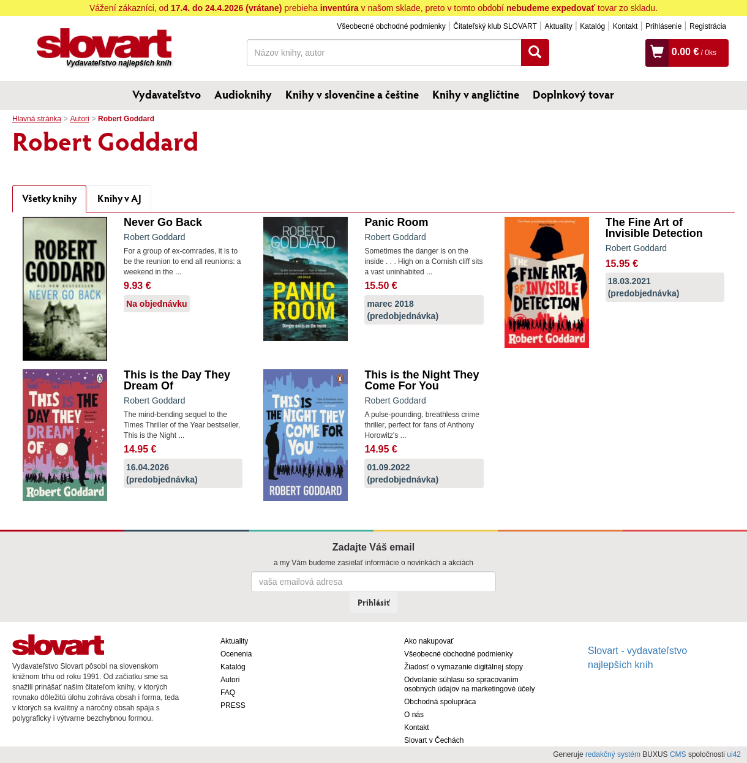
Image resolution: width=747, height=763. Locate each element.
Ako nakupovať (429, 641)
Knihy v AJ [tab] (119, 198)
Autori (79, 119)
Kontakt (625, 26)
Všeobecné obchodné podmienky (391, 26)
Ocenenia (236, 654)
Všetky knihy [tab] (49, 198)
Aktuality (558, 26)
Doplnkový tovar (573, 94)
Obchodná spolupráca (440, 701)
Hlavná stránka (36, 119)
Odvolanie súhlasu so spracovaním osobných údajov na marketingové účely (469, 684)
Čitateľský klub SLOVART (494, 26)
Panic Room (396, 222)
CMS (678, 754)
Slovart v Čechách (434, 740)
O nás (414, 714)
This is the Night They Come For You (421, 380)
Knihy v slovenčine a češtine (352, 94)
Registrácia (707, 26)
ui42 (734, 754)
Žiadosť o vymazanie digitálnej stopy (463, 667)
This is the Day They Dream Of (177, 380)
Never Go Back (163, 222)
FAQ (227, 692)
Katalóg (592, 26)
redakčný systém (612, 754)
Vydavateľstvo (166, 94)
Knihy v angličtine (475, 94)
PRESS (233, 705)
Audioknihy (243, 94)
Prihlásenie (663, 26)
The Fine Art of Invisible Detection (654, 227)
